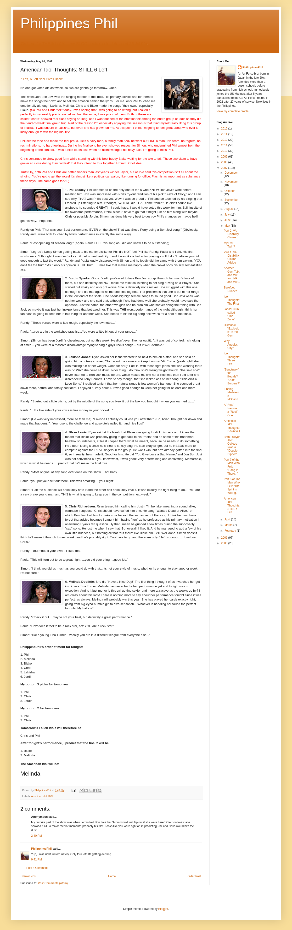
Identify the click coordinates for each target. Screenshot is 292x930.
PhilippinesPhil (41, 848)
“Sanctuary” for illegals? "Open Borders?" (232, 376)
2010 (224, 151)
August (229, 209)
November (231, 181)
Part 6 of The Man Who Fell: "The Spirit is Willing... (232, 486)
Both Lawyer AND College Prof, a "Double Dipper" (232, 445)
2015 (224, 128)
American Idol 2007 (42, 796)
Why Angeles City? (231, 344)
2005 (224, 543)
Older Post (194, 876)
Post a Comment (37, 868)
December (231, 172)
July (227, 214)
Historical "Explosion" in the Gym (231, 330)
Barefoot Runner (230, 289)
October (230, 191)
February (231, 530)
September (232, 199)
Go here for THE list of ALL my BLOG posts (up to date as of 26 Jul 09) (84, 43)
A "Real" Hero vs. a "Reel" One (231, 410)
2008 (224, 162)
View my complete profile (232, 111)
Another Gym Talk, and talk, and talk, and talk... (232, 275)
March (229, 525)
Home (112, 876)
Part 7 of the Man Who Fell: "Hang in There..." (232, 466)
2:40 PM (36, 835)
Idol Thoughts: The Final (232, 300)
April (228, 519)
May (228, 225)
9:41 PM (36, 859)
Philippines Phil (69, 23)
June (228, 220)
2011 (224, 145)
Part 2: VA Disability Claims (231, 234)
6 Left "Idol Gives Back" (46, 79)
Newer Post (29, 876)
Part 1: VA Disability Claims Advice (231, 257)
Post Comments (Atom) (53, 883)
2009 (224, 156)
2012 (224, 139)
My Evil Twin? (229, 244)
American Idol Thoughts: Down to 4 (232, 426)
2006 (224, 537)
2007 (224, 168)
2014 (224, 134)
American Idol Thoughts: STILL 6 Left (232, 505)
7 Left (24, 79)
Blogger (163, 909)
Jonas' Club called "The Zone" (231, 314)
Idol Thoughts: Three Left (232, 358)
